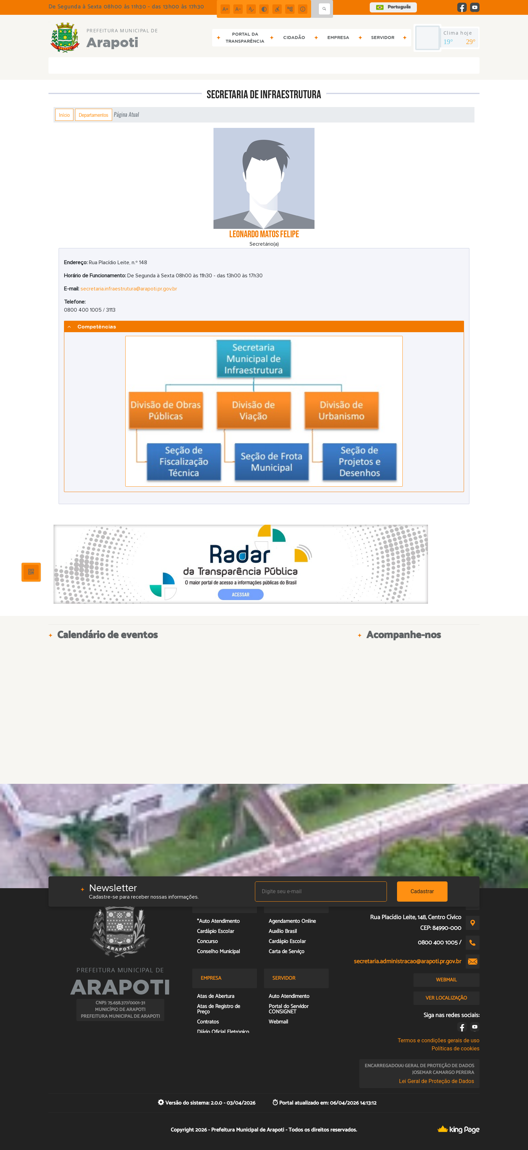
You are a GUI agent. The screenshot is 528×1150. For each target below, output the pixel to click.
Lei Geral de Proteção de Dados (436, 1081)
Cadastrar (422, 891)
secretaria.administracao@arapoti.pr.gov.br (407, 961)
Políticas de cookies (456, 1048)
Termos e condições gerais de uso (439, 1040)
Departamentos (93, 114)
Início (64, 114)
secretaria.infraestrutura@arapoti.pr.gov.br (128, 288)
